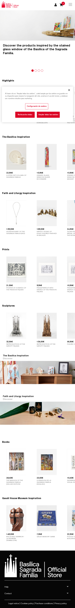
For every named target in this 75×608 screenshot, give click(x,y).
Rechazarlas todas (25, 115)
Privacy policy (61, 603)
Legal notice (13, 603)
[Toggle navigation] (70, 4)
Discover (8, 358)
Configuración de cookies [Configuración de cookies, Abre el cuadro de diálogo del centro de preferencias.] (37, 106)
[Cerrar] (69, 90)
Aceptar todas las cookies (48, 115)
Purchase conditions (44, 603)
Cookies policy (27, 603)
